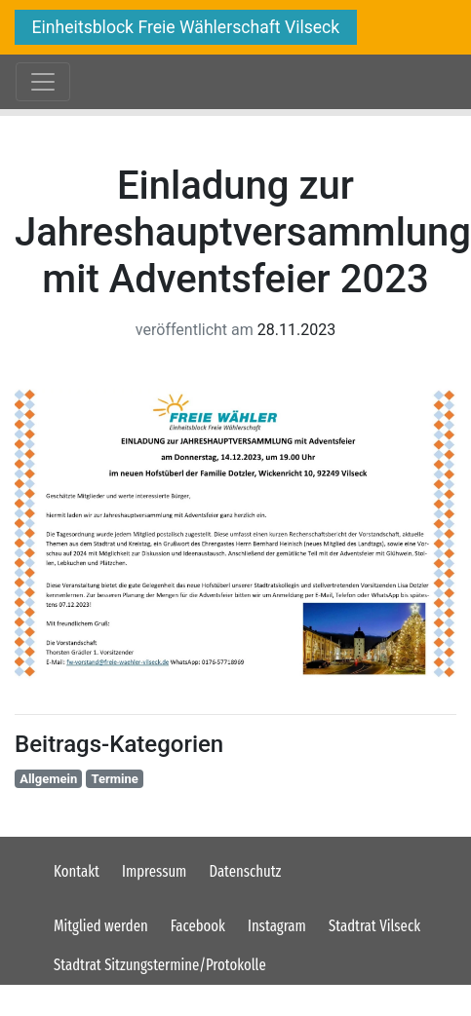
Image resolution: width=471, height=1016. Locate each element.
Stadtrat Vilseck (374, 926)
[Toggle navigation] (43, 81)
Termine (115, 778)
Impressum (154, 871)
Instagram (277, 926)
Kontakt (76, 871)
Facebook (198, 926)
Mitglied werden (101, 926)
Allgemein (48, 778)
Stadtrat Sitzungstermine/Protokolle (160, 965)
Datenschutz (246, 871)
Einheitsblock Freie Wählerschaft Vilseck (186, 27)
